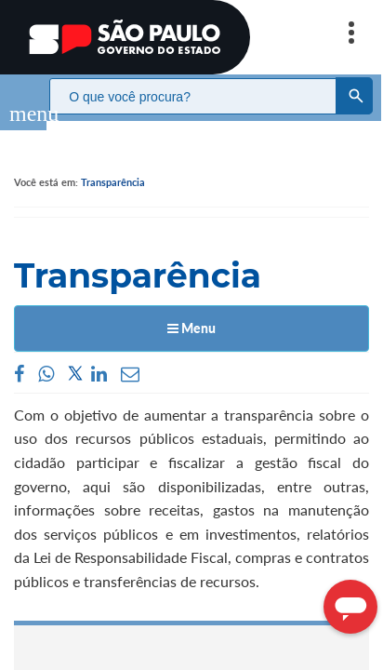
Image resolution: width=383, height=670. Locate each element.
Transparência (113, 163)
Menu (191, 309)
